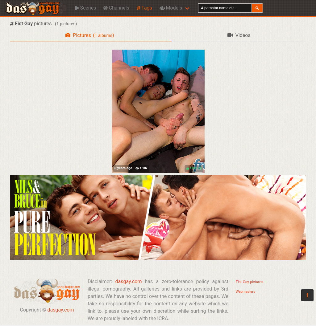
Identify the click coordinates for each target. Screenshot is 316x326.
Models (171, 8)
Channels (116, 8)
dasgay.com (60, 310)
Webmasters (245, 292)
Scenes (85, 8)
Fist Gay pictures (249, 282)
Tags (144, 8)
